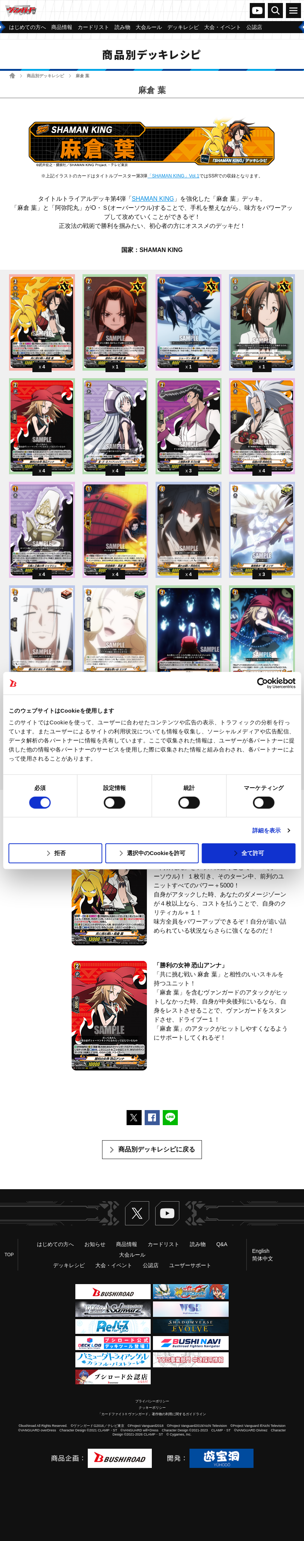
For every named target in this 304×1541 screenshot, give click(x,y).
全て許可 (252, 853)
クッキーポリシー (152, 1408)
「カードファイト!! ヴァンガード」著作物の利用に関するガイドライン (152, 1414)
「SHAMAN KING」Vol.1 (173, 176)
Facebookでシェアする (152, 1117)
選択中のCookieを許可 (156, 853)
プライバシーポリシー (152, 1401)
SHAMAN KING (153, 198)
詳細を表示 (266, 830)
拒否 (60, 853)
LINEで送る (170, 1117)
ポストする (134, 1117)
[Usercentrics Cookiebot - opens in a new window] (262, 683)
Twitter (137, 1213)
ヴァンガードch (257, 10)
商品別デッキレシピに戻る (156, 1149)
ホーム (12, 75)
